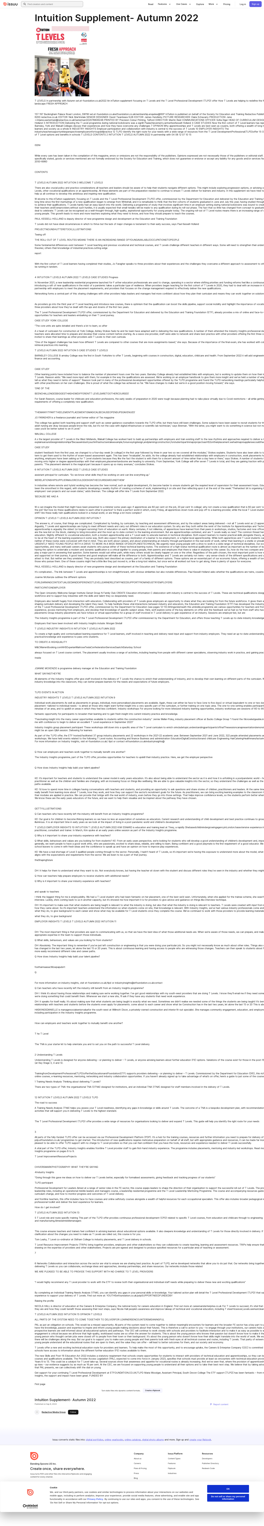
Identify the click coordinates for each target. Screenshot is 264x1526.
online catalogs (133, 1439)
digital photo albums (153, 1439)
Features (172, 1463)
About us (137, 1458)
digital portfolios (94, 1439)
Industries (172, 1473)
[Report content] (219, 1404)
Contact (137, 1483)
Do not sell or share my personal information (228, 1511)
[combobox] (55, 4)
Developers (207, 1458)
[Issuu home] (10, 4)
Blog (136, 1478)
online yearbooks (114, 1439)
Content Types (174, 1458)
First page (40, 1384)
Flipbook (172, 1468)
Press (136, 1473)
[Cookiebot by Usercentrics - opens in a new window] (30, 1520)
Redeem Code (208, 1468)
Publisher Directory (210, 1463)
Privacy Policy (95, 1512)
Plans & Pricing (140, 1468)
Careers (137, 1463)
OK (228, 1502)
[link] (151, 4)
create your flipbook (200, 1439)
